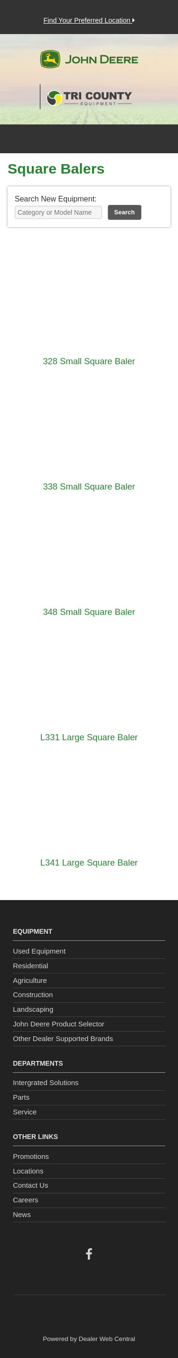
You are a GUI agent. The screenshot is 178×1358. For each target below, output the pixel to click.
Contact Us (30, 1185)
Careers (25, 1200)
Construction (33, 994)
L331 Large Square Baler (89, 737)
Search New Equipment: (56, 199)
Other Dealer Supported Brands (63, 1038)
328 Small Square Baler (89, 361)
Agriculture (30, 980)
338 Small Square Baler (89, 486)
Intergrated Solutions (45, 1082)
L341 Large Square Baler (89, 862)
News (22, 1214)
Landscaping (33, 1009)
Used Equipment (39, 951)
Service (25, 1112)
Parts (21, 1097)
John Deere (89, 63)
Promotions (31, 1156)
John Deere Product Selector (58, 1024)
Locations (28, 1171)
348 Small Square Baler (89, 612)
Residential (30, 966)
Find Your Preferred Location (88, 20)
